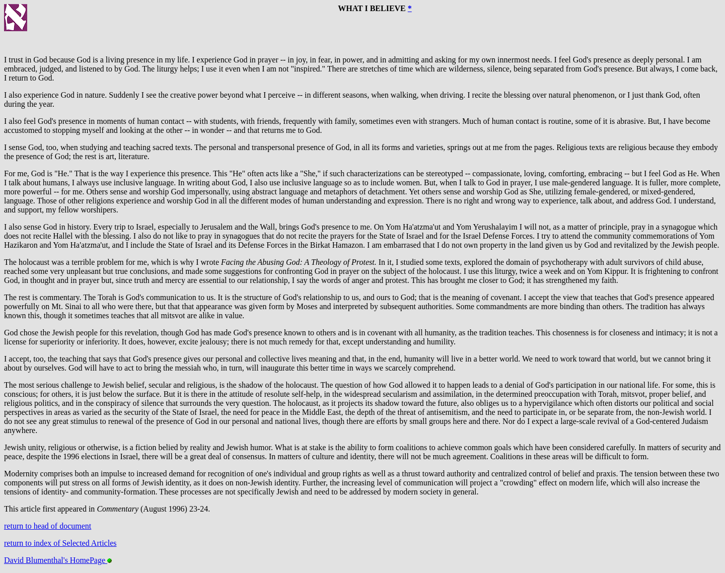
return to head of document (47, 526)
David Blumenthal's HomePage (58, 560)
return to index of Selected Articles (60, 543)
